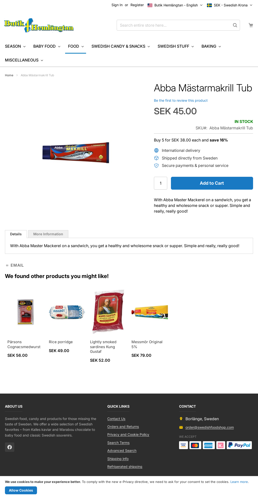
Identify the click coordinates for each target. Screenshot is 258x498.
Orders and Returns (123, 426)
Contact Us (116, 419)
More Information (48, 234)
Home (9, 75)
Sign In (117, 5)
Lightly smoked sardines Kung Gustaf (103, 346)
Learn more (239, 482)
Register (137, 5)
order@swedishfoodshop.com (209, 427)
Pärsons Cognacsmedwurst (23, 344)
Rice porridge (61, 341)
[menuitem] (15, 46)
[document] (129, 487)
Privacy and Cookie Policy (128, 434)
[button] (231, 5)
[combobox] (178, 25)
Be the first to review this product (181, 100)
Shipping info (118, 459)
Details (16, 234)
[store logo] (39, 25)
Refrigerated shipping (124, 466)
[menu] (129, 53)
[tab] (16, 234)
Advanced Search (121, 450)
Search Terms (118, 442)
